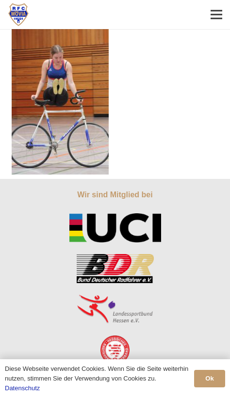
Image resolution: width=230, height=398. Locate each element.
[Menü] (216, 14)
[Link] (18, 14)
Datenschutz (22, 388)
